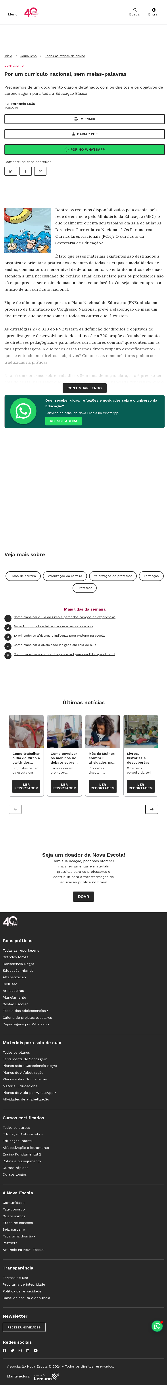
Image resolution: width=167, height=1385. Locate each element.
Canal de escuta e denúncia (26, 1298)
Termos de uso (15, 1278)
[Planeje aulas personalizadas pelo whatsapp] (157, 1326)
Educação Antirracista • (23, 1134)
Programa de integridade (24, 1284)
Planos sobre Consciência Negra (30, 1066)
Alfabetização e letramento (26, 1148)
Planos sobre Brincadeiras (25, 1079)
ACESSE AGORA (63, 421)
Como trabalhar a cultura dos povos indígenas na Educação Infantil (59, 655)
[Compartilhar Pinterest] (40, 171)
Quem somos (14, 1216)
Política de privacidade (22, 1291)
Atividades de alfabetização (26, 1099)
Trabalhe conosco (18, 1223)
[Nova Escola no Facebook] (4, 1350)
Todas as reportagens (21, 950)
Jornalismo (28, 56)
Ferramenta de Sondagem (25, 1059)
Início (8, 56)
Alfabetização (14, 977)
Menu (13, 12)
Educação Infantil (18, 970)
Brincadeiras (13, 990)
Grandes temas (16, 957)
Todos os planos (16, 1052)
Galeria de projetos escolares (27, 1017)
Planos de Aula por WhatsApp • (29, 1093)
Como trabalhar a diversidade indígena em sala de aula (50, 646)
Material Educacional (20, 1086)
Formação (151, 576)
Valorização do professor (113, 576)
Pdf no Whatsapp (84, 149)
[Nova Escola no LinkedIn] (27, 1350)
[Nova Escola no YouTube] (36, 1350)
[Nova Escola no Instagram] (20, 1350)
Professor (84, 588)
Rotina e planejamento (22, 1161)
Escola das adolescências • (25, 1011)
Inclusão (10, 984)
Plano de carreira (23, 576)
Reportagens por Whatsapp (26, 1024)
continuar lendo (84, 388)
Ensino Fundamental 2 (22, 1154)
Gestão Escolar (15, 1004)
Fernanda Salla (23, 103)
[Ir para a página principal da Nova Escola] (31, 12)
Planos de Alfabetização (23, 1072)
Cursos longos (15, 1174)
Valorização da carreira (65, 576)
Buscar (135, 12)
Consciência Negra (18, 964)
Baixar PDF (85, 134)
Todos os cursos (16, 1127)
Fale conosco (14, 1209)
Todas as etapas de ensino (65, 56)
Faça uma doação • (19, 1236)
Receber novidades (24, 1327)
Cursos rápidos (15, 1168)
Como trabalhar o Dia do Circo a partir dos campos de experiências (59, 618)
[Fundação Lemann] (46, 1376)
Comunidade (14, 1203)
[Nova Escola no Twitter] (12, 1350)
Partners (10, 1243)
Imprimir (84, 119)
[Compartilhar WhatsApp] (10, 171)
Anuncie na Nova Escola (23, 1250)
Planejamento (14, 997)
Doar (83, 896)
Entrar (153, 12)
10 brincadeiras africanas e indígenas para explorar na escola (54, 637)
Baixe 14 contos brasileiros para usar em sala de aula (48, 627)
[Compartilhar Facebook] (25, 171)
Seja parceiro (14, 1229)
